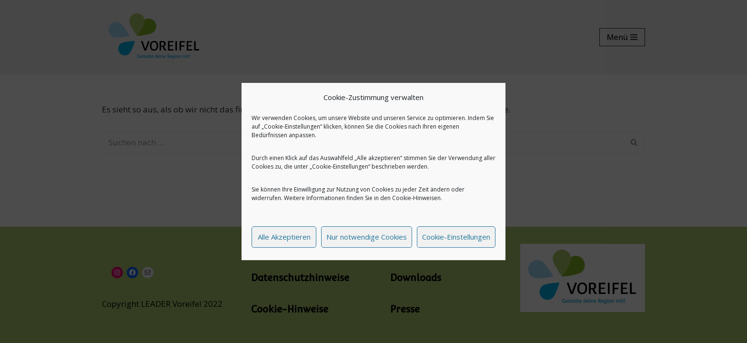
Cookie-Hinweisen (416, 198)
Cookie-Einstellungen (456, 237)
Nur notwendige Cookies (366, 237)
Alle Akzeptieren (284, 237)
